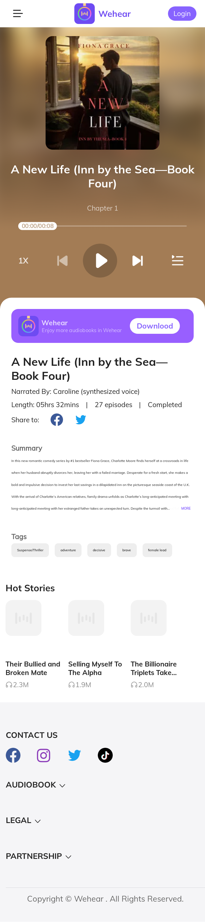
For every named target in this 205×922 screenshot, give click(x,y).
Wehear (114, 13)
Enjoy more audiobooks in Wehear (82, 330)
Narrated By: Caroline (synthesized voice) (75, 391)
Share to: (25, 419)
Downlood (155, 325)
